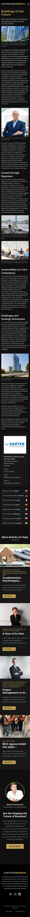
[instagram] (15, 894)
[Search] (25, 4)
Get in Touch (15, 846)
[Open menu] (27, 4)
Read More (9, 596)
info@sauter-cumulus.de (12, 477)
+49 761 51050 (9, 471)
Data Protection (20, 911)
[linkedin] (19, 894)
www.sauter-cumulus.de (12, 483)
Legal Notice (9, 911)
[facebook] (10, 894)
